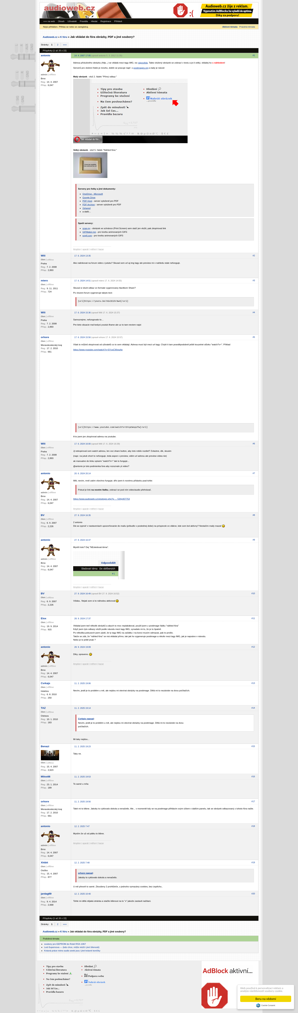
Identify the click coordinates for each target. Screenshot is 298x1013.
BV (42, 515)
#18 (253, 826)
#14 (253, 708)
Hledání (88, 966)
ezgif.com (87, 235)
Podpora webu (94, 976)
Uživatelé (72, 21)
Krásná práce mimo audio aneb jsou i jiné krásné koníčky (72, 950)
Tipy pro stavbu (54, 966)
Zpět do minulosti (56, 984)
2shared (86, 208)
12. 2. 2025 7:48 (82, 862)
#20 (253, 893)
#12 (253, 647)
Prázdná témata (247, 26)
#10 (253, 593)
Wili (43, 255)
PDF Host (87, 201)
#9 (254, 540)
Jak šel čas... (52, 988)
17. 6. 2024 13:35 (82, 256)
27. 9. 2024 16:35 (82, 515)
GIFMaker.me (89, 232)
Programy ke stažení (57, 973)
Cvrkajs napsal (86, 718)
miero (44, 280)
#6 (254, 443)
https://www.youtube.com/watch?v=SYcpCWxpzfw (98, 349)
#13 (253, 683)
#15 (253, 746)
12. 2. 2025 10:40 (82, 894)
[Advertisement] (206, 10)
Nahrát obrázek (94, 982)
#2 (254, 255)
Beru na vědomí (265, 999)
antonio (45, 55)
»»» (65, 44)
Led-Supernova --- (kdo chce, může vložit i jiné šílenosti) (71, 947)
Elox (43, 618)
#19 (253, 862)
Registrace (106, 21)
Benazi (45, 746)
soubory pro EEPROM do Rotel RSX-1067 (65, 944)
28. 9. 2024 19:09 (82, 647)
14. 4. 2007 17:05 (82, 55)
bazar (101, 249)
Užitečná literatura (56, 969)
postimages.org (141, 68)
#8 (254, 515)
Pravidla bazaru (55, 991)
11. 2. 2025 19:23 (82, 746)
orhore (45, 337)
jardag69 (46, 893)
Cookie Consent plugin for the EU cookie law (265, 1005)
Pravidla (84, 21)
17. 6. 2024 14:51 (82, 280)
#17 (253, 801)
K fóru (63, 37)
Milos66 (45, 776)
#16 (253, 776)
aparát (85, 249)
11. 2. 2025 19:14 (82, 708)
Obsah (61, 21)
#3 (254, 280)
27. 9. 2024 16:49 (82, 593)
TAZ (43, 708)
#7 (254, 473)
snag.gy (86, 228)
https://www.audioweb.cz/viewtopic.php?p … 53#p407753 (101, 499)
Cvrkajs (45, 683)
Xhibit (44, 862)
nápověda (143, 62)
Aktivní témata (92, 969)
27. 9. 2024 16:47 (82, 540)
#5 (254, 337)
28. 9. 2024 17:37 (82, 618)
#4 (254, 312)
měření (93, 249)
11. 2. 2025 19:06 (82, 683)
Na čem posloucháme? (58, 979)
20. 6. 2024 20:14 (82, 473)
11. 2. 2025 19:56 (82, 801)
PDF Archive (88, 204)
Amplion (77, 249)
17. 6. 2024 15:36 (82, 312)
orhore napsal (85, 873)
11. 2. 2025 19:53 (82, 777)
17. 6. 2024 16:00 (82, 444)
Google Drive (88, 197)
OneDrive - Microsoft (92, 194)
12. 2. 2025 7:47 (82, 826)
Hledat (94, 21)
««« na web (49, 21)
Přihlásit (118, 21)
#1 (254, 55)
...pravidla (88, 985)
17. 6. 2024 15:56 (82, 337)
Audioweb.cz (50, 37)
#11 (253, 618)
